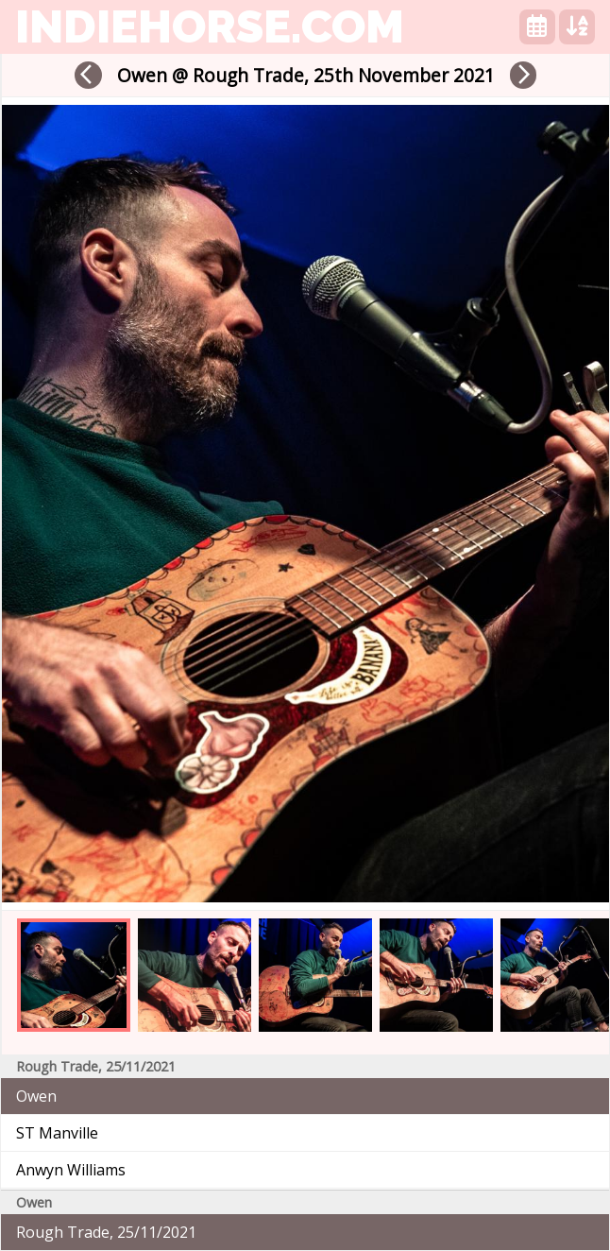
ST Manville (57, 1132)
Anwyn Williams (71, 1169)
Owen (36, 1096)
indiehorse (209, 26)
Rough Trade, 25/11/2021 (106, 1232)
